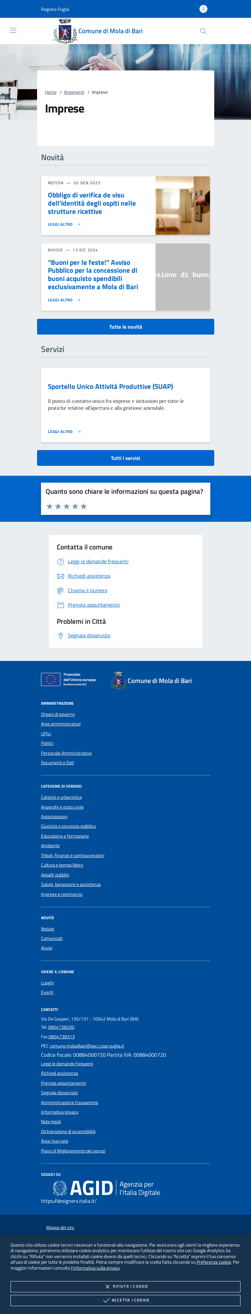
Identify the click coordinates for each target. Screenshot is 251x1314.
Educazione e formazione (65, 836)
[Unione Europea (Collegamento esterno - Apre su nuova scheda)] (70, 680)
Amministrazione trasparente (69, 1102)
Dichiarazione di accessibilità (68, 1131)
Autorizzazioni (54, 816)
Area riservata (54, 1141)
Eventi (47, 992)
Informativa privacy (59, 1112)
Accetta (125, 1300)
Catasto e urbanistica (61, 797)
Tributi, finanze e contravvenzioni (72, 855)
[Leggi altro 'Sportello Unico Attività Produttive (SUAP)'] (64, 431)
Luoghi (47, 982)
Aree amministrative (61, 723)
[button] (55, 9)
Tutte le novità (125, 327)
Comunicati (52, 938)
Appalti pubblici (55, 874)
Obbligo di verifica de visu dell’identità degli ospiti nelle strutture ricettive (92, 203)
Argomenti (74, 92)
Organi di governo (58, 714)
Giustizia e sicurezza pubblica (68, 826)
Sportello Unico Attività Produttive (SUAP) (110, 386)
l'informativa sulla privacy (95, 1267)
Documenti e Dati (57, 762)
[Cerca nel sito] (203, 31)
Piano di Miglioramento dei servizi (73, 1150)
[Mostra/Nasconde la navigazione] (13, 30)
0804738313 (62, 1036)
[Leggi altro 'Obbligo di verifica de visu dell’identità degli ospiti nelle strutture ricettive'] (64, 224)
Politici (47, 743)
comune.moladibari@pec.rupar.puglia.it (87, 1045)
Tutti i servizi (125, 458)
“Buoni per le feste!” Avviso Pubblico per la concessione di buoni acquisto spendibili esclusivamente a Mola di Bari (93, 274)
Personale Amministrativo (66, 753)
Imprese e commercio (61, 894)
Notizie (47, 928)
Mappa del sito (60, 1227)
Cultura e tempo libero (62, 865)
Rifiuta (125, 1286)
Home (50, 92)
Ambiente (50, 845)
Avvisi (46, 947)
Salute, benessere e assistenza (71, 884)
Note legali (51, 1121)
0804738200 (61, 1027)
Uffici (46, 733)
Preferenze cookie (214, 1261)
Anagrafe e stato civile (62, 807)
